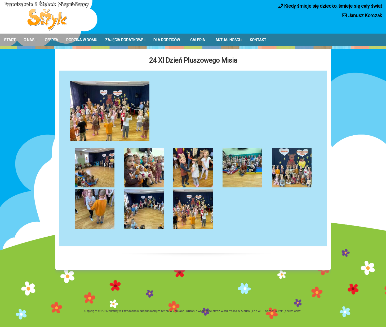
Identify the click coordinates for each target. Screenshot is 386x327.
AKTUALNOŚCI (227, 40)
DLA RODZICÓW (166, 40)
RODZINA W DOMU (81, 40)
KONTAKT (258, 40)
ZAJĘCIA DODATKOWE (124, 40)
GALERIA (197, 40)
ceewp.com (292, 311)
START (10, 40)
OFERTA (51, 40)
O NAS (29, 40)
